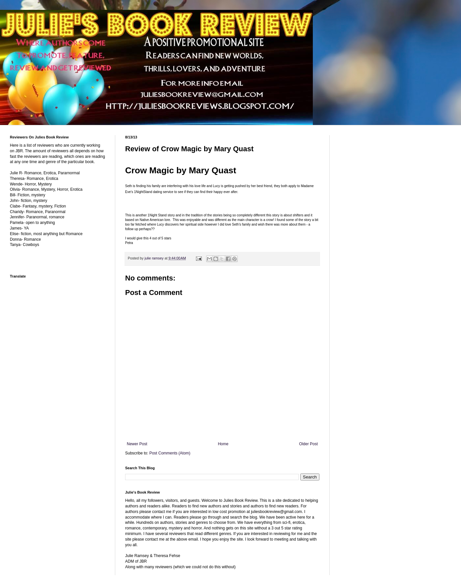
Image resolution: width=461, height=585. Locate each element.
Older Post (308, 444)
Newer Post (137, 444)
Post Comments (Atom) (169, 453)
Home (223, 444)
